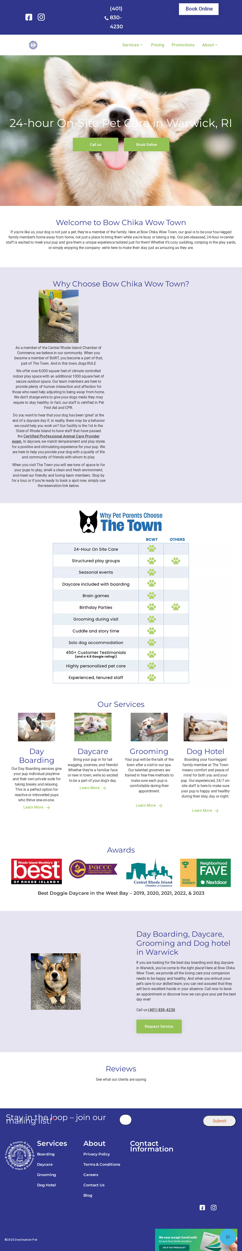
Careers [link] (90, 1175)
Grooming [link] (46, 1175)
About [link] (208, 45)
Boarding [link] (46, 1154)
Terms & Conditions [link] (101, 1164)
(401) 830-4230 (116, 17)
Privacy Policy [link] (96, 1154)
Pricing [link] (157, 45)
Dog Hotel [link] (46, 1185)
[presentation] (167, 1120)
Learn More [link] (36, 807)
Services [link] (130, 45)
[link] (29, 17)
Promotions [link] (183, 45)
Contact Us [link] (93, 1185)
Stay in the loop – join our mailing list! (56, 1119)
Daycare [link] (45, 1164)
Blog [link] (87, 1195)
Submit (219, 1121)
